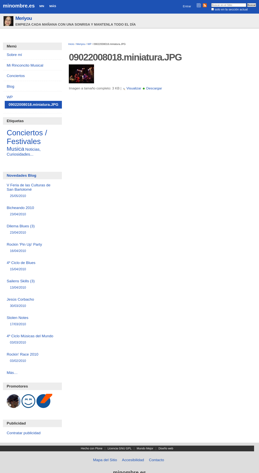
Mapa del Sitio (105, 460)
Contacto (156, 460)
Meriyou (23, 18)
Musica (15, 149)
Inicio (71, 44)
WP (89, 44)
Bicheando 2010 (32, 211)
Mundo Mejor (145, 448)
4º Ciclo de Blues (32, 266)
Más (52, 6)
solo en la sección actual (231, 9)
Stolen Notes (32, 321)
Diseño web (165, 448)
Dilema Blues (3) (32, 229)
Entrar (187, 6)
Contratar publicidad (24, 433)
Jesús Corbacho (32, 302)
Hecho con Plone (91, 448)
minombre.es (19, 5)
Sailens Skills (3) (32, 284)
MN (41, 6)
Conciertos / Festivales (27, 137)
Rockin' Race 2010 (32, 357)
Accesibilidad (133, 460)
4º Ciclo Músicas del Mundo (32, 339)
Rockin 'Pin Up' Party (32, 247)
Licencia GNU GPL (120, 448)
